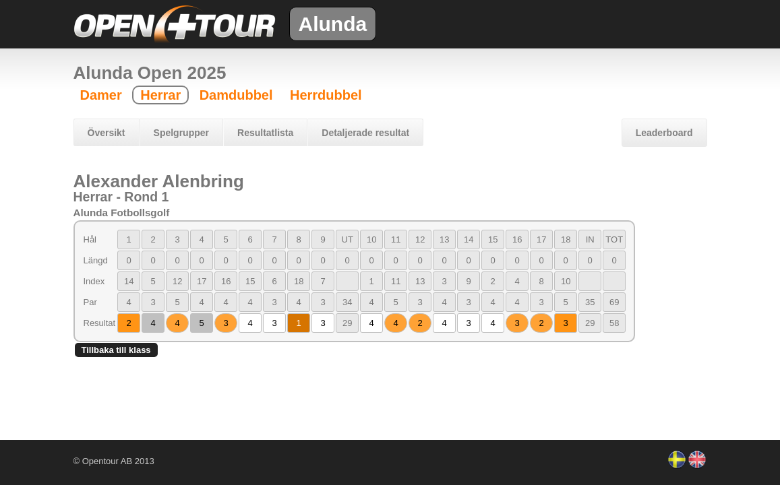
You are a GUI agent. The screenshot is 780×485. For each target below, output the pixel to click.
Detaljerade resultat (365, 132)
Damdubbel (236, 95)
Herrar (160, 95)
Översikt (106, 132)
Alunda (333, 24)
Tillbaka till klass (116, 350)
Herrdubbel (326, 95)
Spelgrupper (181, 132)
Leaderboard (664, 132)
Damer (101, 95)
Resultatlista (265, 132)
